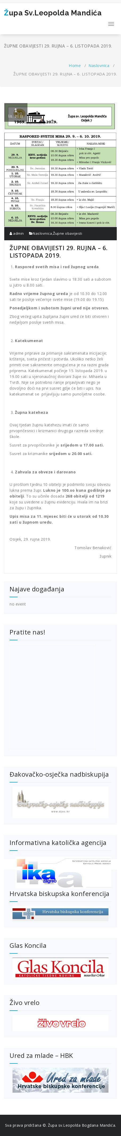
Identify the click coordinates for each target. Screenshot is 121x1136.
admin (17, 233)
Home (75, 65)
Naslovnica (98, 65)
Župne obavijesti (67, 233)
